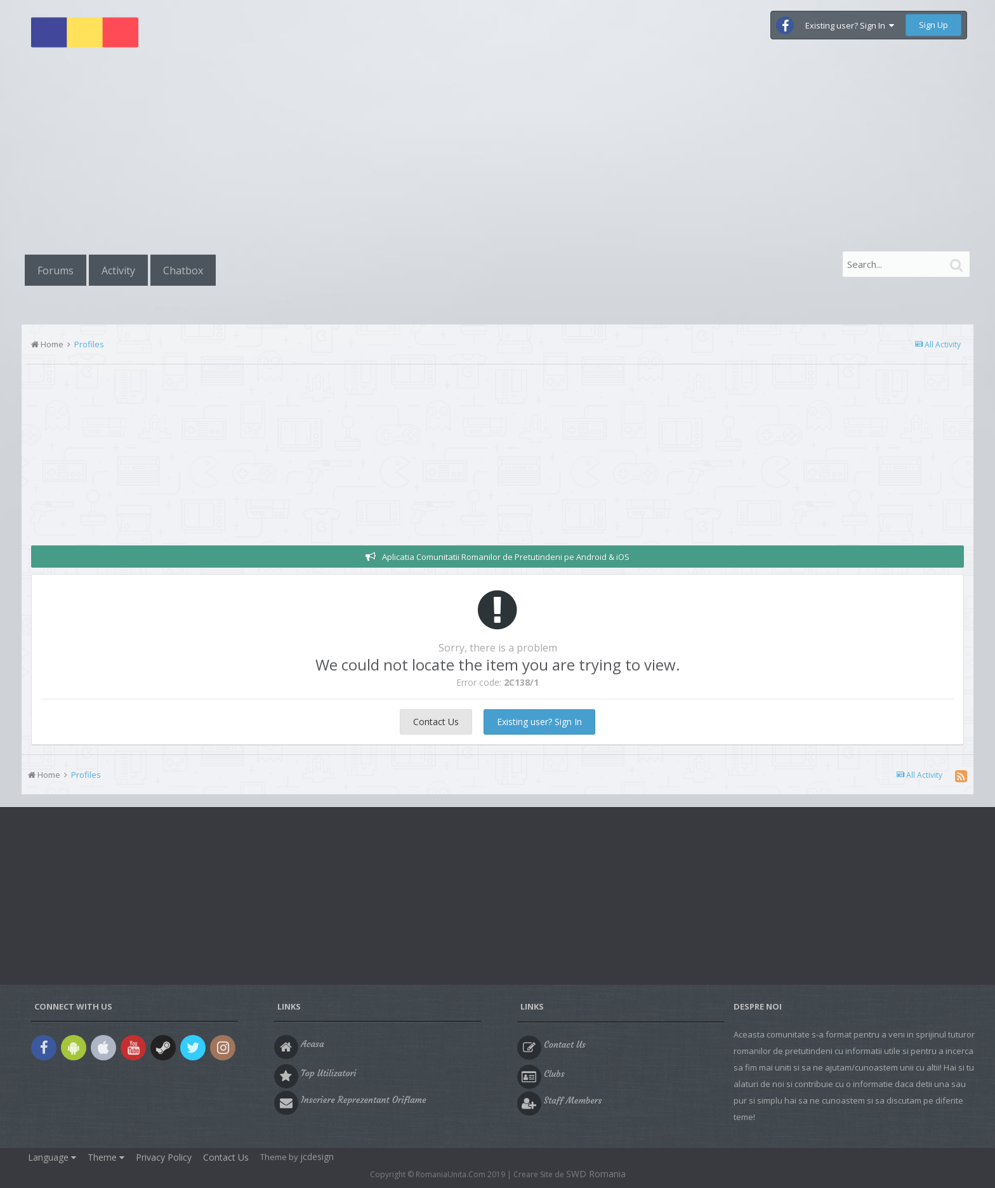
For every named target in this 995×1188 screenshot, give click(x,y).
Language (52, 1157)
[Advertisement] (497, 154)
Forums (55, 270)
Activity (118, 270)
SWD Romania (596, 1174)
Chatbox (183, 270)
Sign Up (933, 24)
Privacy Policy (164, 1157)
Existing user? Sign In (849, 25)
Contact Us (436, 722)
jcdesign (317, 1157)
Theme (106, 1157)
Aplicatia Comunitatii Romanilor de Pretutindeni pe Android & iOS (505, 557)
